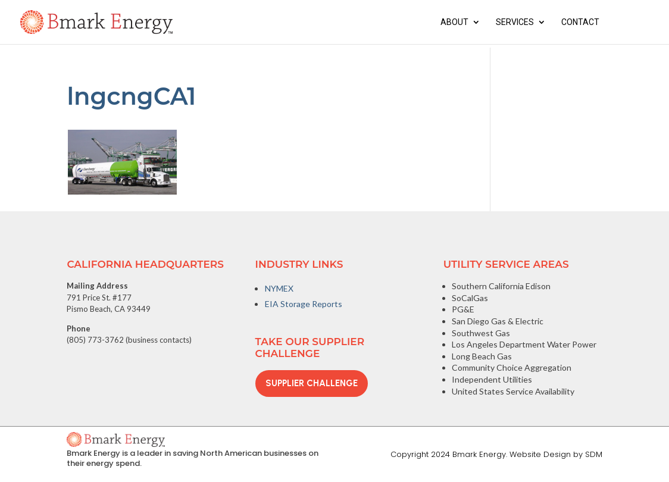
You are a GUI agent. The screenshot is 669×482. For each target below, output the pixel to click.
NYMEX (279, 288)
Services (515, 22)
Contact (580, 22)
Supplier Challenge (311, 383)
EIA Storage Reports (303, 304)
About (454, 22)
